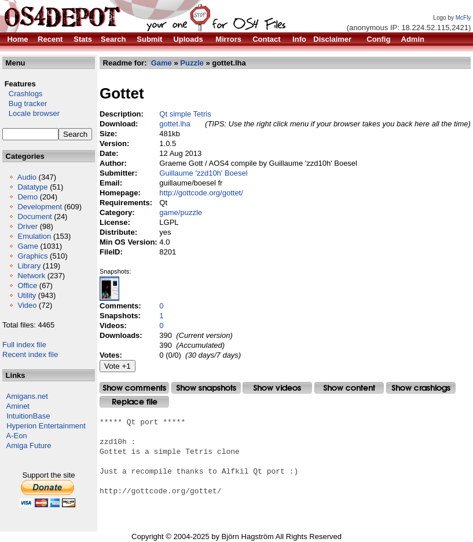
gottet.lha (174, 123)
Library (29, 265)
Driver (27, 226)
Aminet (18, 406)
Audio (26, 177)
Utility (26, 295)
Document (34, 216)
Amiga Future (29, 445)
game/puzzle (180, 212)
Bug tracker (24, 103)
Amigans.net (27, 396)
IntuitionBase (28, 416)
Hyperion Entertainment (46, 425)
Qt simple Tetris (185, 114)
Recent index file (30, 354)
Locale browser (31, 113)
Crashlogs (22, 93)
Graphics (32, 256)
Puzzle (191, 63)
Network (31, 275)
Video (26, 305)
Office (27, 285)
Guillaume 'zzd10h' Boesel (203, 173)
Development (39, 206)
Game (27, 246)
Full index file (24, 344)
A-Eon (16, 435)
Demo (27, 196)
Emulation (34, 236)
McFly (463, 17)
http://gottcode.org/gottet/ (201, 192)
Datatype (32, 187)
